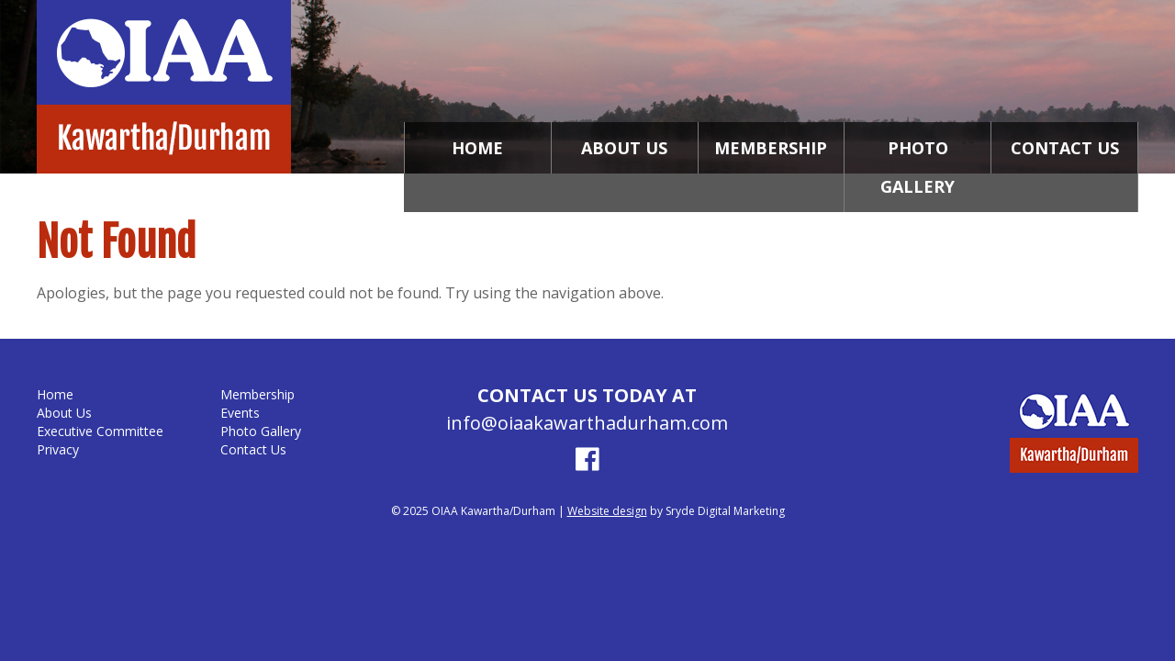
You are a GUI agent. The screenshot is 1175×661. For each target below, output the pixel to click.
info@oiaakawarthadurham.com (587, 422)
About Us (624, 148)
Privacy (58, 449)
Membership (770, 148)
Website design (607, 511)
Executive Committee (100, 431)
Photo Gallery (917, 167)
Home (477, 148)
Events (240, 412)
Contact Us (1065, 148)
